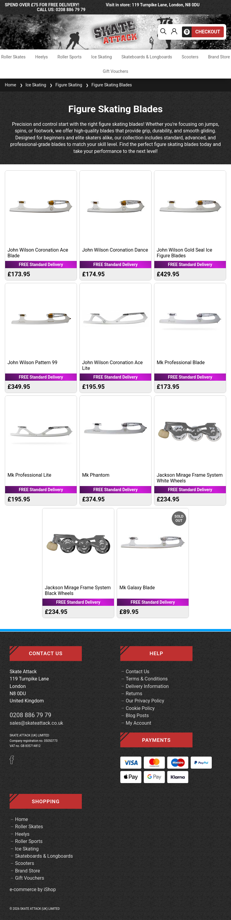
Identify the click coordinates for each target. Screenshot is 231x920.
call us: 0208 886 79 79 (61, 9)
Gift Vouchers (115, 71)
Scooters (190, 56)
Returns (134, 693)
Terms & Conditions (147, 679)
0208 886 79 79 (30, 715)
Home (10, 84)
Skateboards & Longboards (147, 56)
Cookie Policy (140, 708)
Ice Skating (101, 56)
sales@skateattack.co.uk (36, 723)
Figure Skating (65, 84)
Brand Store (219, 56)
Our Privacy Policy (145, 701)
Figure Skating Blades (108, 84)
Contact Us (137, 671)
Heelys (41, 56)
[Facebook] (14, 762)
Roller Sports (69, 56)
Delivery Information (147, 686)
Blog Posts (137, 715)
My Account (138, 723)
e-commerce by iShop (33, 889)
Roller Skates (13, 56)
